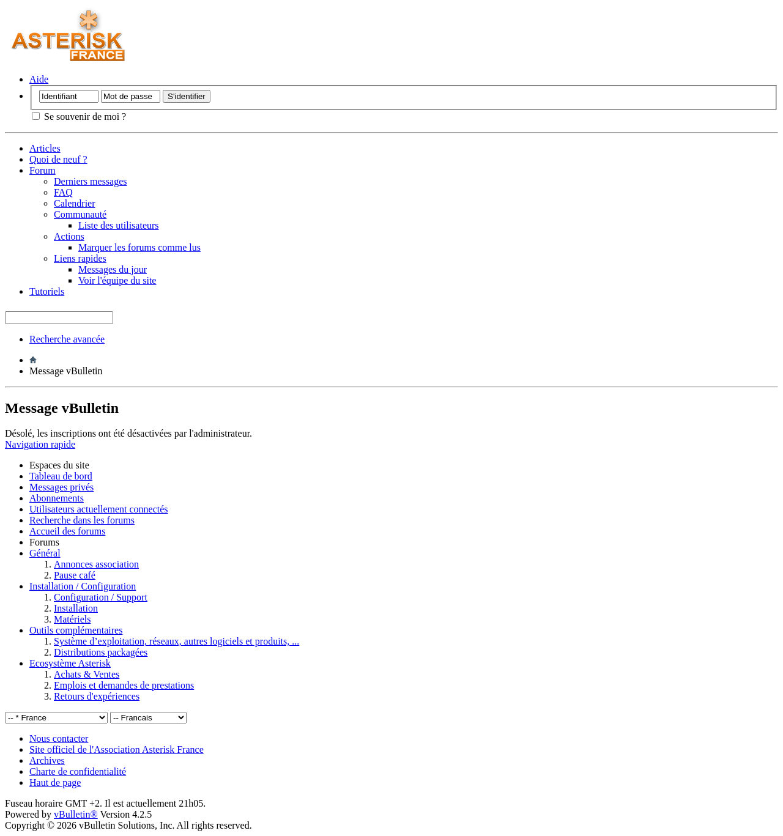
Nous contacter (58, 738)
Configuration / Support (100, 597)
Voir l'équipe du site (117, 280)
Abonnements (56, 498)
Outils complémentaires (75, 630)
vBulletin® (76, 814)
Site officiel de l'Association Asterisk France (116, 749)
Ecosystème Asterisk (70, 663)
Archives (47, 760)
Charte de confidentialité (77, 771)
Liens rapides (80, 258)
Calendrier (74, 203)
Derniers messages (90, 181)
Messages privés (61, 487)
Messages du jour (112, 269)
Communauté (80, 214)
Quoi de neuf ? (58, 159)
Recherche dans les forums (82, 520)
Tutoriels (46, 291)
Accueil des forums (67, 531)
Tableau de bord (60, 476)
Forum (42, 170)
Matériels (72, 619)
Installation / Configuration (82, 586)
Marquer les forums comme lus (139, 247)
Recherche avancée (67, 339)
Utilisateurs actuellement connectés (98, 509)
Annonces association (96, 564)
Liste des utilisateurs (118, 225)
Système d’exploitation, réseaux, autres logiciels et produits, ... (176, 641)
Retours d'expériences (96, 696)
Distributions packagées (100, 652)
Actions (69, 236)
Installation (76, 608)
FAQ (63, 192)
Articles (45, 148)
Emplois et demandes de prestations (124, 685)
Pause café (74, 575)
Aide (38, 79)
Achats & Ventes (86, 674)
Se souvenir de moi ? (79, 116)
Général (45, 553)
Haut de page (55, 782)
